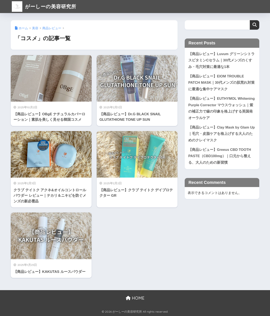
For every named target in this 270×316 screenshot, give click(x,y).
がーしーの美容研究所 (44, 6)
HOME (135, 298)
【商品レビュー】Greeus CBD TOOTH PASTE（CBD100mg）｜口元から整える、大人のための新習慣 (219, 156)
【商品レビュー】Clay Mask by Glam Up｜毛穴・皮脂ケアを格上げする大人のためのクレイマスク (221, 133)
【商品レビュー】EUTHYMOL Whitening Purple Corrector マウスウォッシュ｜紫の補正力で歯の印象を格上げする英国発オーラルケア (221, 108)
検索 (254, 25)
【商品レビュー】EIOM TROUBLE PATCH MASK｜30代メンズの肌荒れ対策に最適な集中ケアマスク (221, 82)
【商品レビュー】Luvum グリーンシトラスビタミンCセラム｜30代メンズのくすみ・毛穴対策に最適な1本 (221, 60)
